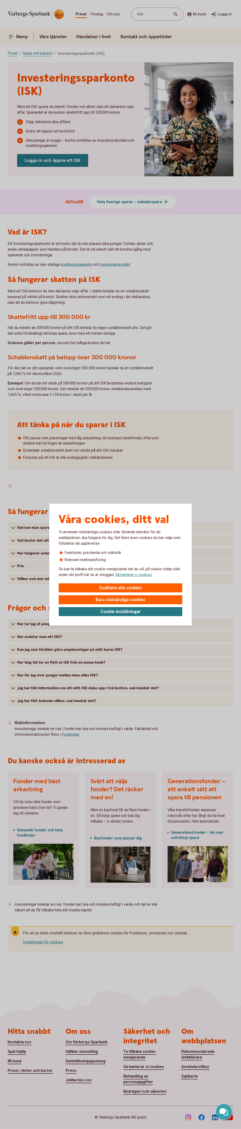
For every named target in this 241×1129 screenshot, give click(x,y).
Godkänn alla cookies (120, 588)
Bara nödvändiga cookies (120, 600)
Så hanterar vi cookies (133, 574)
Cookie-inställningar (121, 612)
